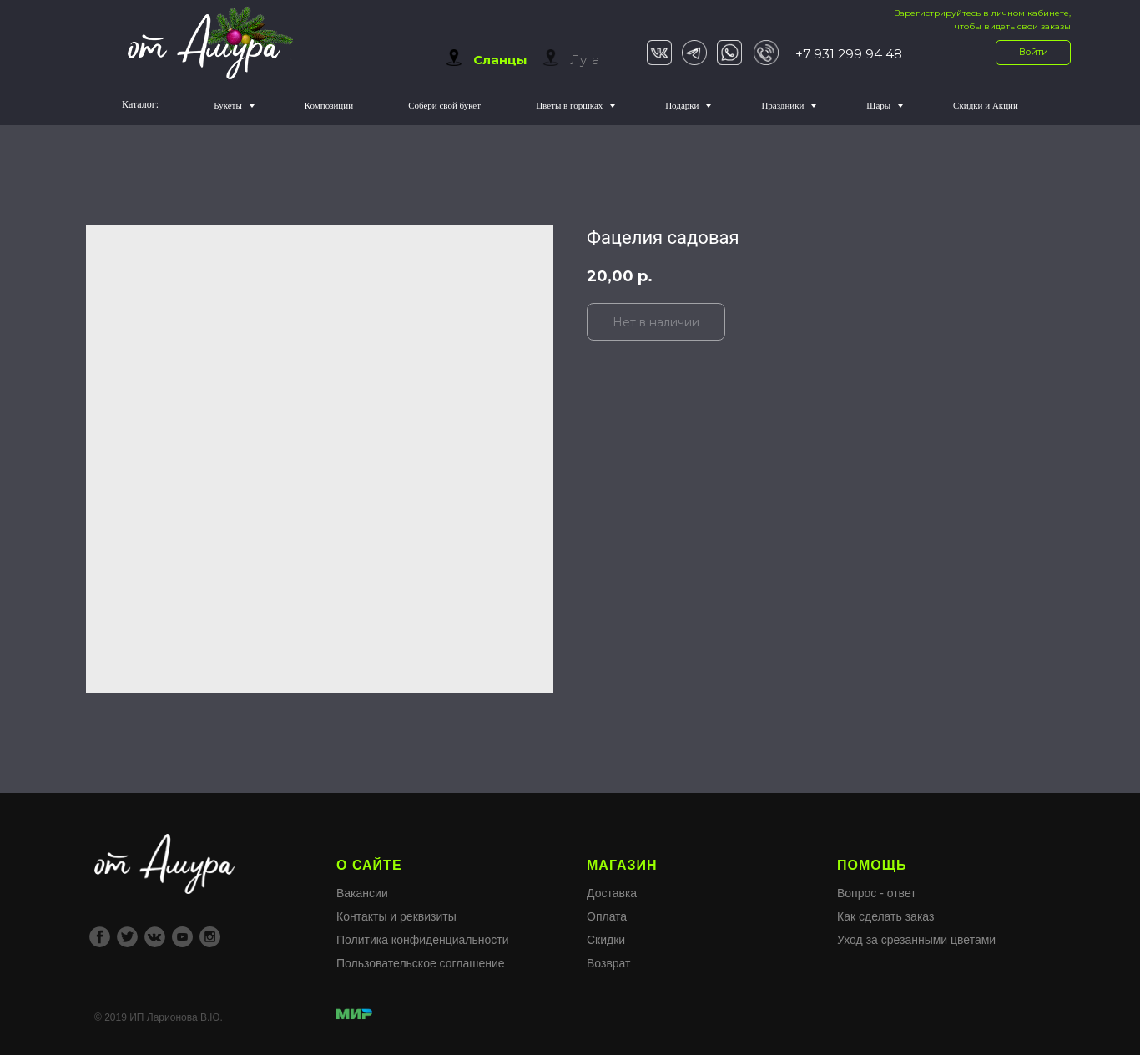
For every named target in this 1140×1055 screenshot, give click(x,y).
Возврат (609, 963)
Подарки (683, 105)
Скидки (606, 939)
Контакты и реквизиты (396, 916)
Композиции (329, 105)
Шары (879, 105)
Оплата (607, 916)
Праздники (783, 105)
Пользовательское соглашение (420, 963)
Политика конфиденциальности (422, 939)
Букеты (229, 105)
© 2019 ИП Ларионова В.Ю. (158, 1017)
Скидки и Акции (985, 105)
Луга (584, 60)
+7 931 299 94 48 (848, 54)
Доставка (612, 893)
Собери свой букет (444, 105)
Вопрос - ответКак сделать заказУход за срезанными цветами (916, 916)
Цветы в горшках (570, 105)
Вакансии (362, 893)
